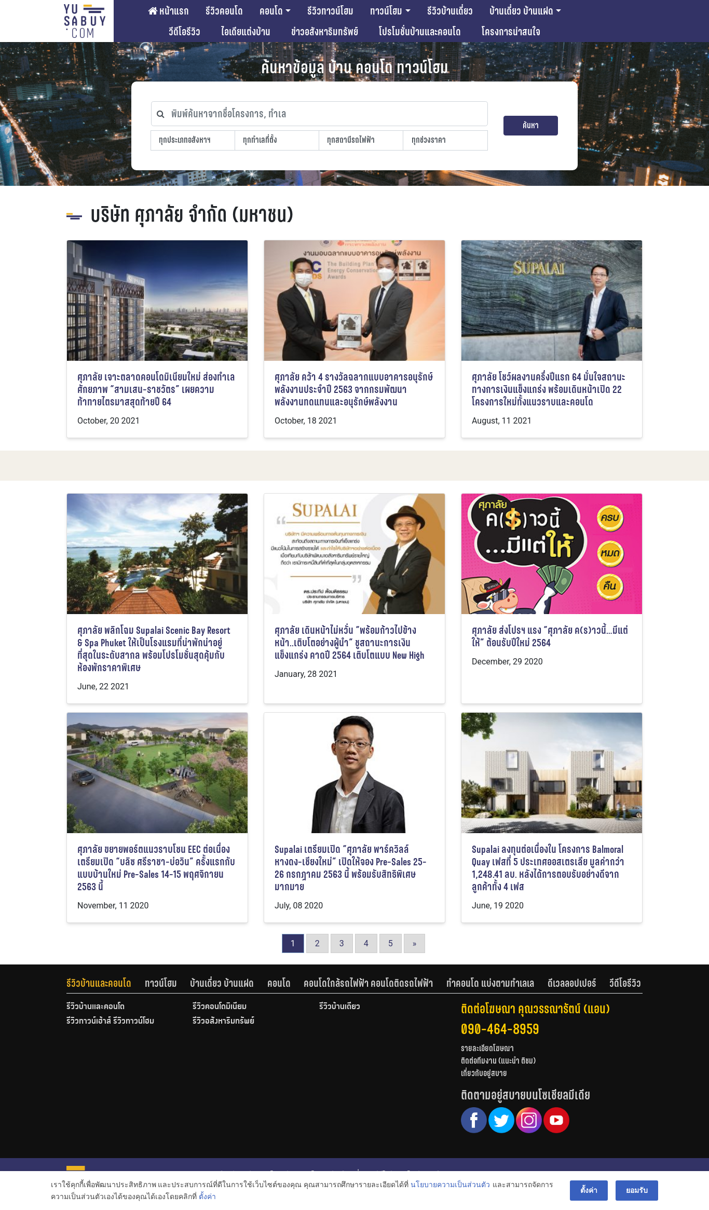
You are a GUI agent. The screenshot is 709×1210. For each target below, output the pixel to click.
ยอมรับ (637, 1190)
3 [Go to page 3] (341, 943)
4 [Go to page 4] (366, 943)
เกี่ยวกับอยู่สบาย (484, 1073)
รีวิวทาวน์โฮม (330, 11)
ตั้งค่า (207, 1196)
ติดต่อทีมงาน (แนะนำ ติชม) (498, 1061)
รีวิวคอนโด (224, 11)
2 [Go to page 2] (317, 943)
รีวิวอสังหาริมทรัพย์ (223, 1021)
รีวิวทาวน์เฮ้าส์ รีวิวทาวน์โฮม (110, 1021)
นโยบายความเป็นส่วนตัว (450, 1184)
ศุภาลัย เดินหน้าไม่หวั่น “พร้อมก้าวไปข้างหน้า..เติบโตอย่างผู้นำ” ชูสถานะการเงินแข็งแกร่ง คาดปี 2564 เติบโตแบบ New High (350, 643)
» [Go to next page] (415, 943)
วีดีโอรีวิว (184, 31)
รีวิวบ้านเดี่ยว (450, 11)
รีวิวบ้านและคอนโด (98, 983)
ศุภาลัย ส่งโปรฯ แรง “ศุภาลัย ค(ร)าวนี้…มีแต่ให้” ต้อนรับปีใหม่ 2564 (550, 636)
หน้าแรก (168, 11)
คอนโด (271, 11)
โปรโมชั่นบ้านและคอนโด (420, 31)
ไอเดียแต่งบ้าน (245, 31)
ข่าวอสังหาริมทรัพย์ (324, 31)
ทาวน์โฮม (386, 11)
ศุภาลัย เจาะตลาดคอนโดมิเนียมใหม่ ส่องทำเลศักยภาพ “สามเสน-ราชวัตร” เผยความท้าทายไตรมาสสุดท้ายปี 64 (156, 390)
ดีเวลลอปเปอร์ (572, 983)
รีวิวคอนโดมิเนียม (220, 1007)
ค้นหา (531, 125)
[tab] (105, 983)
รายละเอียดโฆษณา (487, 1048)
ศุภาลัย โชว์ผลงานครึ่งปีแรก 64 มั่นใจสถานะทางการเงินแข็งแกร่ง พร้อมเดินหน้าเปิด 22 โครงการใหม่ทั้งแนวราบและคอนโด (548, 390)
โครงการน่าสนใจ (511, 31)
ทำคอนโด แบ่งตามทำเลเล (490, 983)
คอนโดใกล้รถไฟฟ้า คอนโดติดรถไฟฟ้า (368, 983)
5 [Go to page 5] (390, 943)
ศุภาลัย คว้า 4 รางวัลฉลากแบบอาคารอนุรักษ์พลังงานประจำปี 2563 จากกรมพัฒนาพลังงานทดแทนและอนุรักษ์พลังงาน (354, 390)
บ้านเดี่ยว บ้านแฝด (521, 11)
